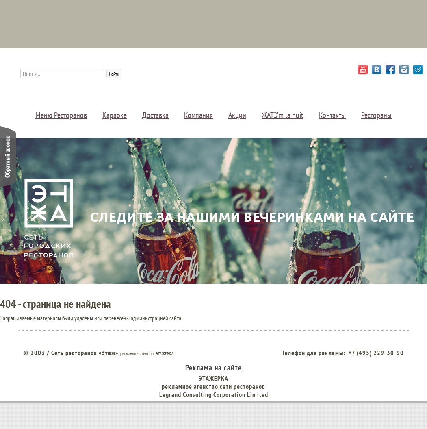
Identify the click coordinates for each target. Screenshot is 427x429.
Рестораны (376, 115)
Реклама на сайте (213, 367)
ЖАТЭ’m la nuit (282, 115)
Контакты (332, 115)
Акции (237, 115)
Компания (198, 115)
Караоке (114, 115)
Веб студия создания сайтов (213, 419)
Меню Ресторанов (61, 115)
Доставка (155, 115)
